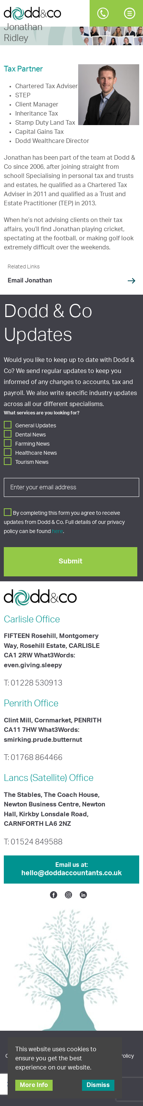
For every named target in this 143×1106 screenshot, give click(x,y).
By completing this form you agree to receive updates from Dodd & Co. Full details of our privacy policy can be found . (64, 522)
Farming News (32, 444)
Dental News (30, 435)
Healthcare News (36, 453)
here (57, 531)
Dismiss (98, 1085)
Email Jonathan (30, 281)
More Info (34, 1085)
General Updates (35, 425)
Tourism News (31, 462)
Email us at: (71, 870)
